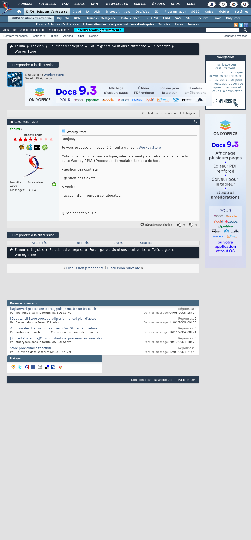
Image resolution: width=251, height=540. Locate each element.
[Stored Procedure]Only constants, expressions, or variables (56, 339)
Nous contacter (141, 380)
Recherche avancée (234, 35)
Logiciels (37, 46)
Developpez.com (165, 380)
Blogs (79, 4)
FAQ (65, 4)
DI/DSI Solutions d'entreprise (46, 12)
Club (190, 4)
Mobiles (224, 12)
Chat (95, 4)
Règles (93, 35)
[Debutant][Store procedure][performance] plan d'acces (53, 319)
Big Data (63, 18)
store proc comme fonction (30, 348)
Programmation (175, 12)
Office (209, 12)
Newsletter (116, 4)
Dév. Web (142, 12)
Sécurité (202, 18)
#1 (195, 121)
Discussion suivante (123, 268)
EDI (156, 12)
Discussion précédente (85, 268)
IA (87, 12)
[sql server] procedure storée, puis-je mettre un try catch (53, 309)
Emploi (139, 4)
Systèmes (241, 12)
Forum (20, 46)
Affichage (186, 113)
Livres (179, 24)
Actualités (39, 243)
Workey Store (54, 75)
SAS (178, 18)
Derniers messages (15, 35)
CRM (166, 18)
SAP (188, 18)
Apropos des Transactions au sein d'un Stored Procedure (53, 329)
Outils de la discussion (157, 113)
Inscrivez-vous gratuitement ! (98, 30)
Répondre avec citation (156, 224)
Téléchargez (161, 46)
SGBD (195, 12)
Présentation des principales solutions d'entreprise (118, 24)
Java (127, 12)
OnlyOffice (233, 18)
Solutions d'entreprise (66, 46)
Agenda (68, 35)
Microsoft (112, 12)
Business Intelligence (101, 18)
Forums (25, 4)
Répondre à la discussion (33, 65)
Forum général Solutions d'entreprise (117, 46)
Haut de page (187, 380)
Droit (175, 4)
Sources (193, 24)
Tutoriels (46, 4)
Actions (37, 35)
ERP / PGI (151, 18)
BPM (77, 18)
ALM (97, 12)
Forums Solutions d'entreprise (57, 24)
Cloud (77, 12)
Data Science (130, 18)
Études (158, 4)
